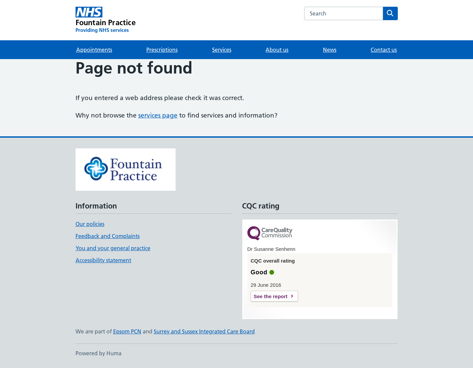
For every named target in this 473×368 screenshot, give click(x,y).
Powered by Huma (99, 353)
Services (221, 49)
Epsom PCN (127, 331)
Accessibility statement (103, 260)
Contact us (384, 49)
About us (277, 49)
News (329, 49)
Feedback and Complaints (108, 236)
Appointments (94, 49)
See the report (271, 296)
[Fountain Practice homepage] (106, 20)
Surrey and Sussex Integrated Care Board (204, 331)
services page (158, 115)
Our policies (90, 224)
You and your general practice (113, 248)
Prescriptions (162, 49)
